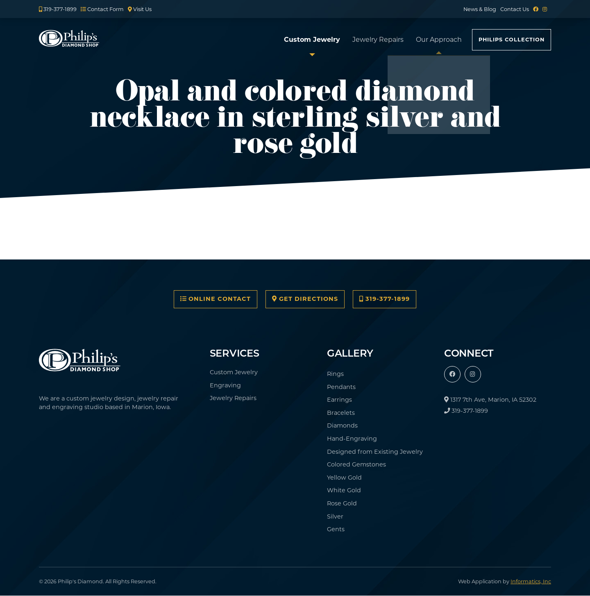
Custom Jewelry (312, 39)
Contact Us (514, 9)
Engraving (225, 385)
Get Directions (305, 299)
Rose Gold (342, 503)
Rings (335, 374)
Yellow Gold (344, 477)
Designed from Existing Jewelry (375, 451)
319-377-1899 (58, 9)
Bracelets (341, 412)
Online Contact (215, 299)
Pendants (341, 387)
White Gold (344, 490)
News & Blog (479, 9)
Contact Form (102, 9)
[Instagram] (544, 9)
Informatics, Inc (531, 581)
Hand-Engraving (352, 438)
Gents (336, 529)
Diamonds (342, 425)
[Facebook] (535, 9)
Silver (335, 516)
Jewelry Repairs (378, 39)
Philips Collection (512, 39)
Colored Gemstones (356, 464)
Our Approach (439, 39)
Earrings (339, 399)
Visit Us (140, 9)
